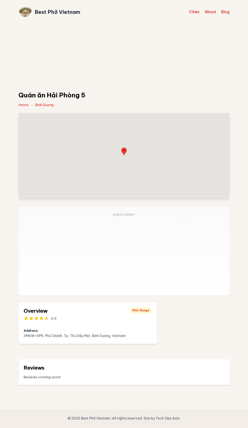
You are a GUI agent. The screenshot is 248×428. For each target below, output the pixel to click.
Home (24, 105)
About (210, 11)
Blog (225, 11)
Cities (194, 11)
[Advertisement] (124, 56)
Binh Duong (44, 105)
